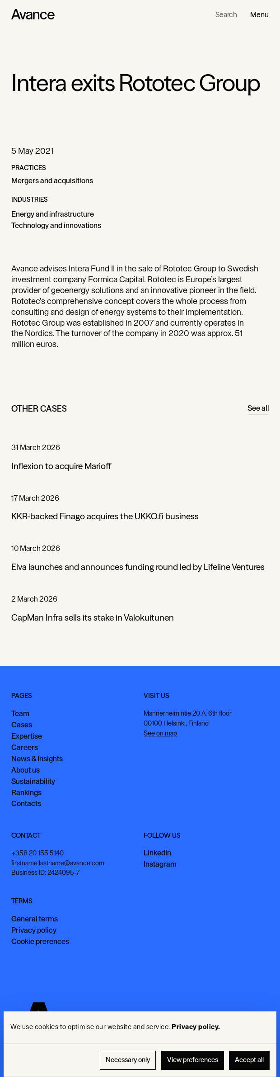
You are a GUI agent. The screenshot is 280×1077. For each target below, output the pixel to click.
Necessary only (128, 1060)
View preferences (192, 1060)
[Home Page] (33, 14)
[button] (259, 14)
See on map (160, 733)
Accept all (249, 1060)
